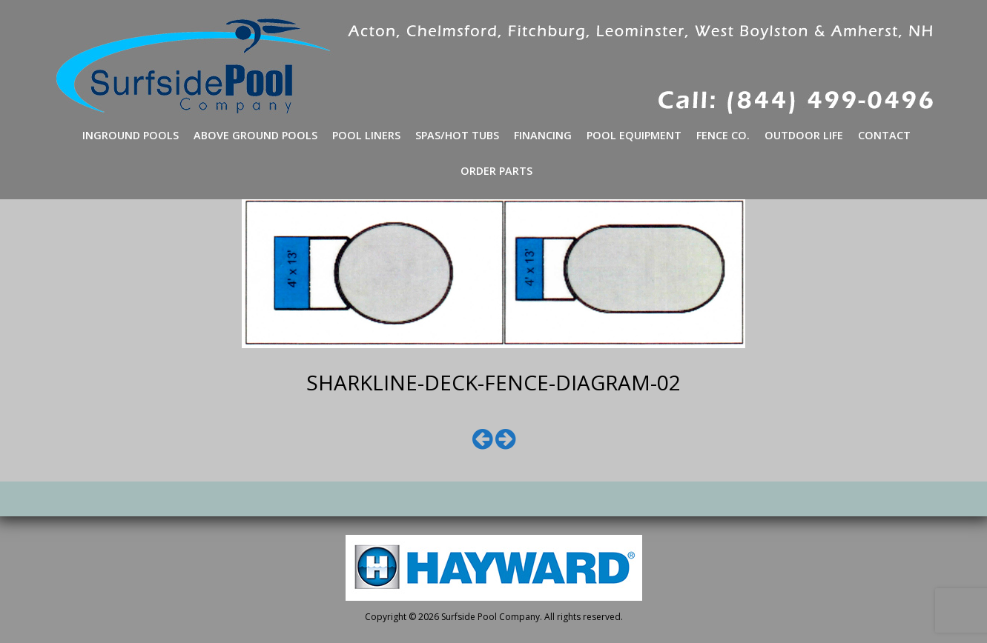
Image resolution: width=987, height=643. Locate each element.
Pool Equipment (634, 135)
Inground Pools (130, 135)
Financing (543, 135)
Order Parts (496, 171)
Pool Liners (366, 135)
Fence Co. (723, 135)
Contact (884, 135)
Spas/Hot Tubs (457, 135)
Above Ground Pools (255, 135)
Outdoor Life (804, 135)
